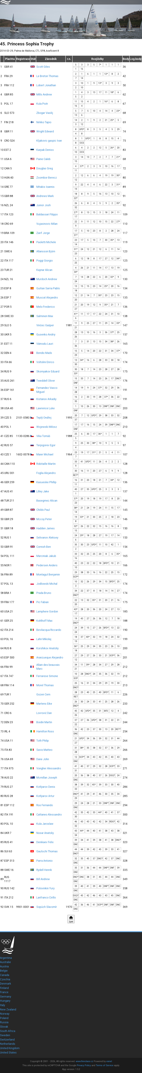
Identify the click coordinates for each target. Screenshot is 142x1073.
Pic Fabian (42, 602)
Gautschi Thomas (47, 851)
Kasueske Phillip (46, 482)
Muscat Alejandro (47, 297)
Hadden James (45, 528)
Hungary (5, 1000)
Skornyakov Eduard (47, 371)
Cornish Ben (43, 546)
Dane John (42, 759)
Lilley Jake (42, 491)
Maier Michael (44, 454)
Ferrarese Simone (47, 676)
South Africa (7, 1031)
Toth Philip (42, 740)
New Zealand (8, 1009)
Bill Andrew (43, 879)
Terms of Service (104, 1065)
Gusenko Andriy (45, 334)
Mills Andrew (44, 94)
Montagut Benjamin (48, 574)
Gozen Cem (43, 694)
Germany (5, 996)
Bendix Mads (44, 352)
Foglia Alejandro (46, 473)
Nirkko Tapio (43, 122)
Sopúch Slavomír (46, 906)
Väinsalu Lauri (44, 343)
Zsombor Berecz (46, 177)
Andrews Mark (45, 196)
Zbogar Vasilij (44, 112)
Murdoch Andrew (46, 279)
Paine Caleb (43, 159)
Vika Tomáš (43, 436)
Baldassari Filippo (47, 214)
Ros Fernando (44, 805)
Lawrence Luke (45, 408)
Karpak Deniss (45, 149)
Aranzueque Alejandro (49, 657)
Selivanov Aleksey (47, 537)
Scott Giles (43, 66)
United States (8, 1052)
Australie (5, 962)
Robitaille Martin (46, 463)
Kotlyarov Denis (45, 786)
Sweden (5, 1035)
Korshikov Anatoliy (47, 648)
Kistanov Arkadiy (46, 399)
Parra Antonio (44, 860)
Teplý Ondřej (43, 417)
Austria (4, 966)
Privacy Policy (84, 1065)
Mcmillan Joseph (46, 777)
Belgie (4, 970)
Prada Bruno (43, 593)
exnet (109, 1061)
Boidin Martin (44, 722)
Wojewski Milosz (46, 426)
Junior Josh (43, 205)
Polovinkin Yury (45, 888)
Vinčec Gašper (45, 325)
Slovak (4, 1026)
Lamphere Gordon (47, 611)
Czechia (5, 979)
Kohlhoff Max (44, 620)
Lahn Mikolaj (43, 639)
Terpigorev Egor (45, 445)
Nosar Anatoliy (45, 833)
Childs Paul (43, 509)
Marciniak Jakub (46, 556)
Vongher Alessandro (48, 768)
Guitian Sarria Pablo (48, 288)
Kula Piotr (42, 103)
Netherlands (7, 1043)
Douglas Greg (44, 168)
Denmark (5, 983)
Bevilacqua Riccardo (48, 629)
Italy (2, 1005)
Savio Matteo (44, 749)
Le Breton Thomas (47, 76)
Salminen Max (44, 316)
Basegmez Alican (46, 500)
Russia (4, 1022)
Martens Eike (44, 703)
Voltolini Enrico (45, 362)
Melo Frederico (45, 306)
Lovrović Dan (44, 713)
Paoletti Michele (46, 242)
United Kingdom (10, 1048)
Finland (4, 988)
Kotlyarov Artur (45, 796)
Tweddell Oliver (45, 380)
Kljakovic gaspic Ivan (49, 140)
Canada (4, 975)
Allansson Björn (45, 251)
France (4, 992)
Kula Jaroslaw (44, 823)
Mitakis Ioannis (45, 186)
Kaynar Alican (44, 270)
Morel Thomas (45, 685)
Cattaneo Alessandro (49, 814)
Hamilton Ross (45, 731)
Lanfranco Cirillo (46, 897)
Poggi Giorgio (44, 260)
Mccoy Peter (44, 519)
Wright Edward (45, 131)
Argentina (6, 957)
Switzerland (7, 1039)
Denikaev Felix (45, 842)
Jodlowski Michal (46, 583)
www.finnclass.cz (84, 1061)
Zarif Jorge (43, 233)
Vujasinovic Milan (46, 223)
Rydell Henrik (44, 870)
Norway (4, 1013)
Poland (4, 1018)
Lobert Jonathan (46, 85)
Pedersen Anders (46, 565)
